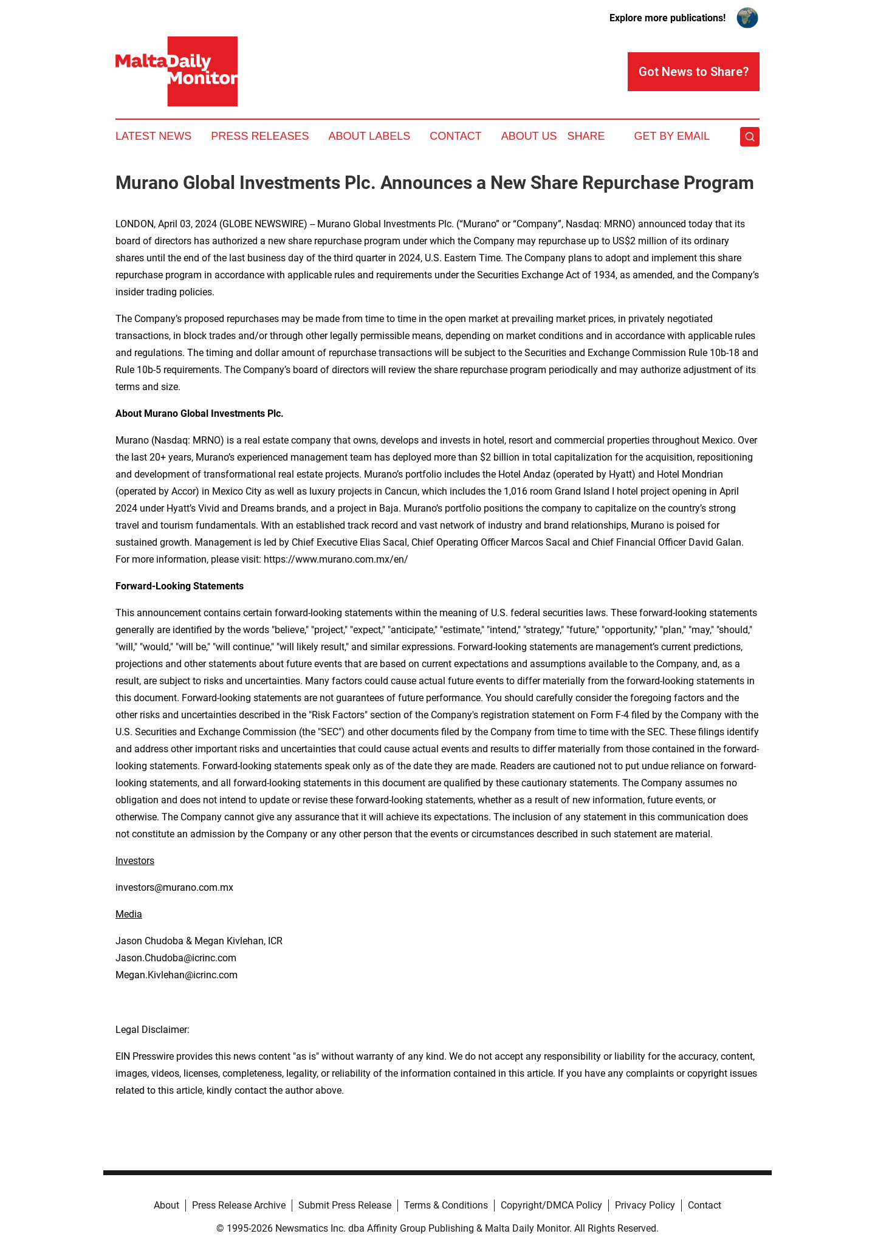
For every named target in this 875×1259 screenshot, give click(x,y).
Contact (456, 136)
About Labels (369, 136)
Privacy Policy (645, 1205)
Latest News (153, 136)
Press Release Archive (239, 1205)
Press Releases (260, 136)
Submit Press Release (344, 1205)
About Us (529, 136)
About (166, 1205)
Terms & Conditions (446, 1205)
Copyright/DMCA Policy (551, 1205)
